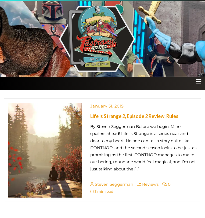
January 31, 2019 (107, 106)
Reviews (148, 184)
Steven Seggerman (111, 184)
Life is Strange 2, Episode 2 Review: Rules (134, 116)
